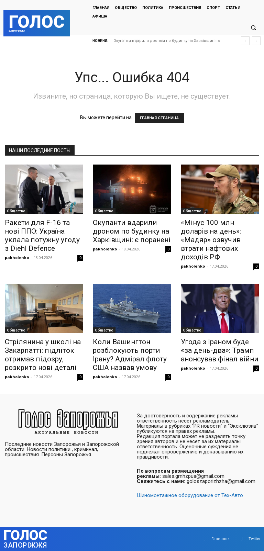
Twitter (255, 539)
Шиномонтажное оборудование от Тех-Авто (190, 495)
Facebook (220, 539)
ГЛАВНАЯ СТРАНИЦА (159, 118)
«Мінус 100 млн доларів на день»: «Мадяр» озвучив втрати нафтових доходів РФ (211, 239)
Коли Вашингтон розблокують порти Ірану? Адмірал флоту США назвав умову (130, 355)
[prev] (245, 40)
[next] (256, 40)
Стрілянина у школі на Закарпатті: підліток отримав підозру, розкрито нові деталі (43, 355)
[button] (253, 28)
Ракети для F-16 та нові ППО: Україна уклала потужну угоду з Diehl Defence (42, 235)
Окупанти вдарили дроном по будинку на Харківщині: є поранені (131, 231)
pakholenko (17, 257)
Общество (16, 211)
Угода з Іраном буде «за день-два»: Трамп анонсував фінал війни (219, 350)
